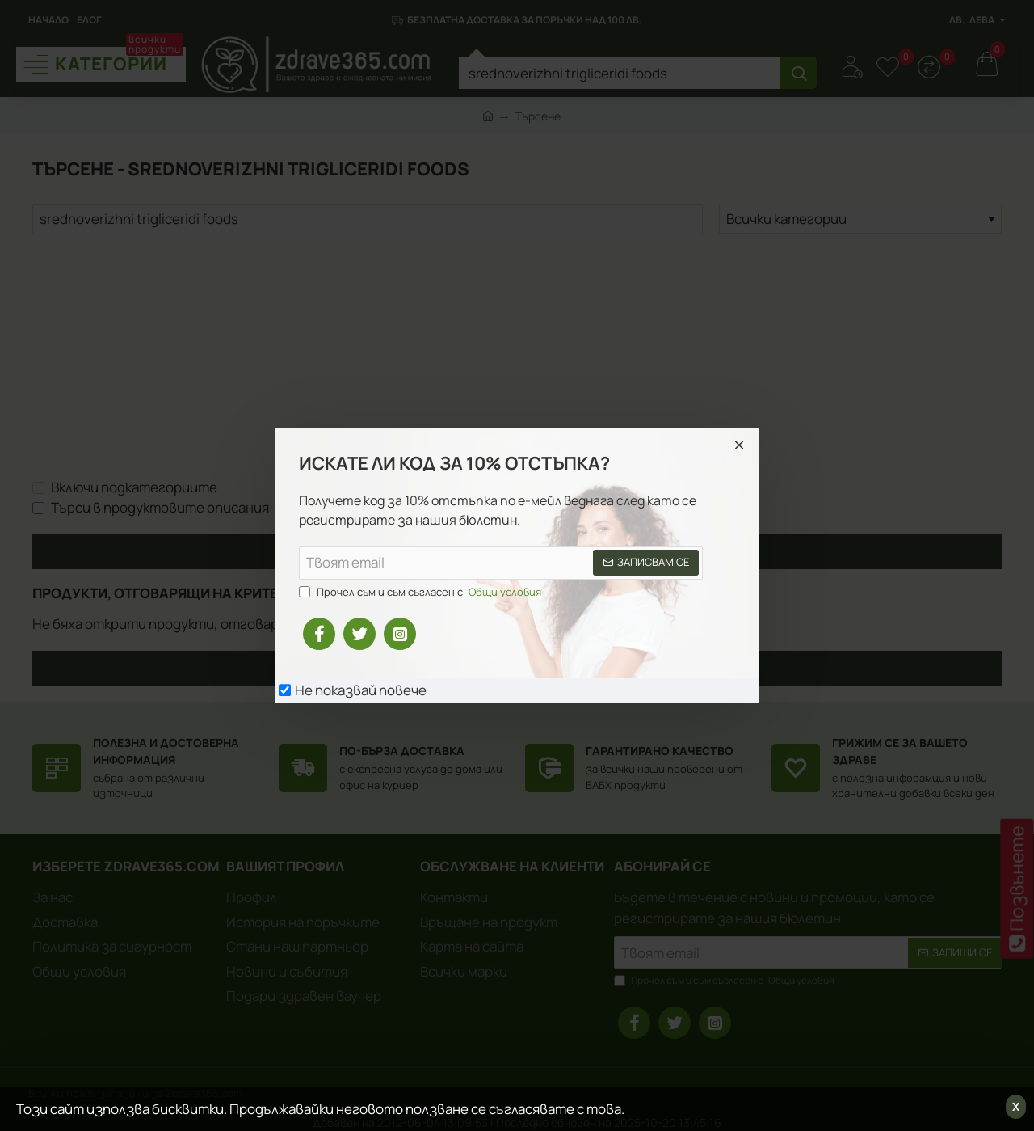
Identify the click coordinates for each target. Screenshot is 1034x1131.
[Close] (739, 445)
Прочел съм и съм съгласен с (421, 592)
